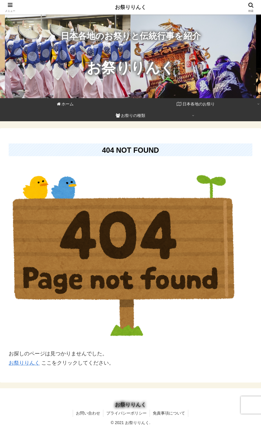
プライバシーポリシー (126, 413)
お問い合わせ (88, 413)
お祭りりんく (24, 363)
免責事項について (169, 413)
